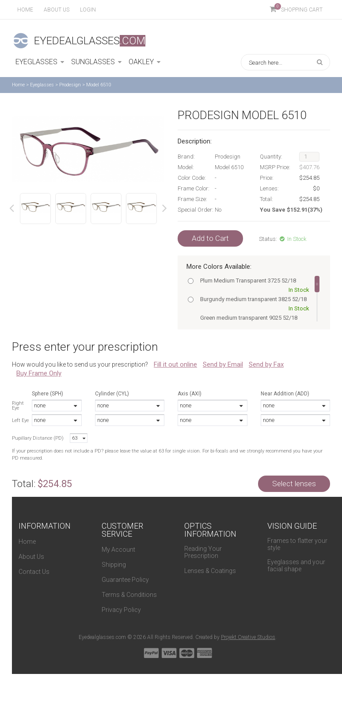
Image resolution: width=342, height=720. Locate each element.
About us (56, 10)
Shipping (114, 564)
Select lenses (294, 483)
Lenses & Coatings (210, 570)
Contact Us (34, 571)
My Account (118, 549)
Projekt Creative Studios (248, 637)
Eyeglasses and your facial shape (296, 565)
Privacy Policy (121, 609)
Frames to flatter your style (297, 544)
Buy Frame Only (38, 373)
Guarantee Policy (125, 579)
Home (25, 10)
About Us (31, 556)
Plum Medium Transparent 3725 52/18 (253, 285)
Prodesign (70, 85)
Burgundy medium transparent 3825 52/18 (253, 304)
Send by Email (223, 364)
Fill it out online (175, 364)
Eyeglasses (42, 85)
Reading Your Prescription (203, 552)
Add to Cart (210, 238)
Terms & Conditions (129, 594)
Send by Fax (266, 364)
